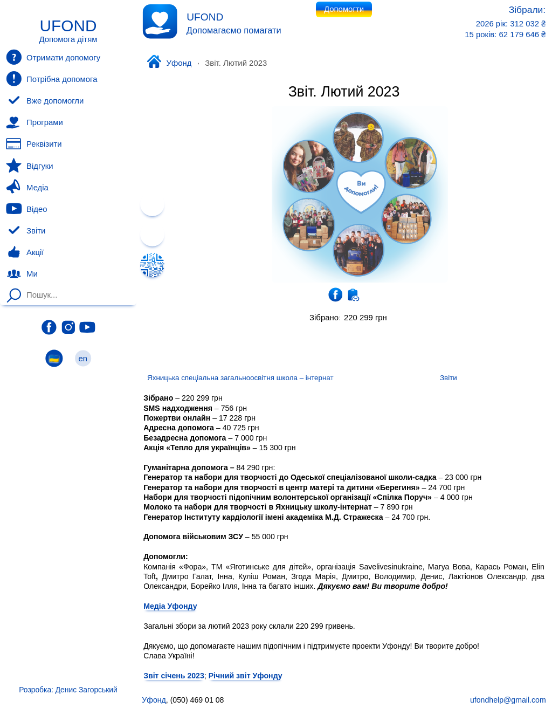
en (83, 358)
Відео (26, 209)
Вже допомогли (45, 101)
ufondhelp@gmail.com (508, 700)
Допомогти (344, 9)
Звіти (25, 231)
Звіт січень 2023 (173, 675)
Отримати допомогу (53, 57)
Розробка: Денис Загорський (68, 689)
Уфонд (169, 62)
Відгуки (29, 165)
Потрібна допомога (51, 79)
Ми (21, 274)
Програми (34, 122)
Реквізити (33, 144)
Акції (25, 252)
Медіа (27, 187)
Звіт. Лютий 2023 (344, 92)
